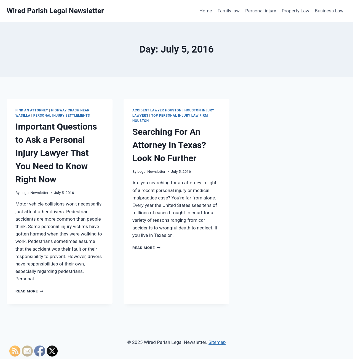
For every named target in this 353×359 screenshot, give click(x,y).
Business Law (329, 10)
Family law (229, 10)
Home (205, 10)
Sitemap (217, 342)
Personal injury (260, 10)
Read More (29, 291)
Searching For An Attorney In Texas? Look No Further (169, 145)
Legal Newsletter (34, 192)
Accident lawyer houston (156, 110)
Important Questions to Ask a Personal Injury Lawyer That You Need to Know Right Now (56, 153)
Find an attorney (31, 110)
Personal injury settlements (61, 115)
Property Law (295, 10)
